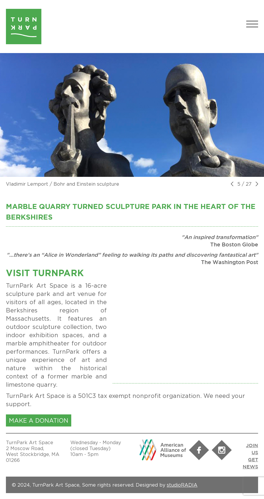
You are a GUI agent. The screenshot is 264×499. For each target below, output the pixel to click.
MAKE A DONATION (38, 420)
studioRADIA (182, 485)
